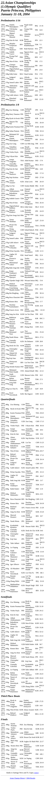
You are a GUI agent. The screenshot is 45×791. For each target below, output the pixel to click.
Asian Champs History (17, 778)
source (36, 773)
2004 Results (30, 778)
